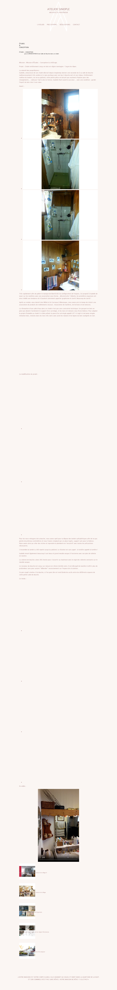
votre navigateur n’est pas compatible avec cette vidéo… (58, 825)
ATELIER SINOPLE (58, 9)
